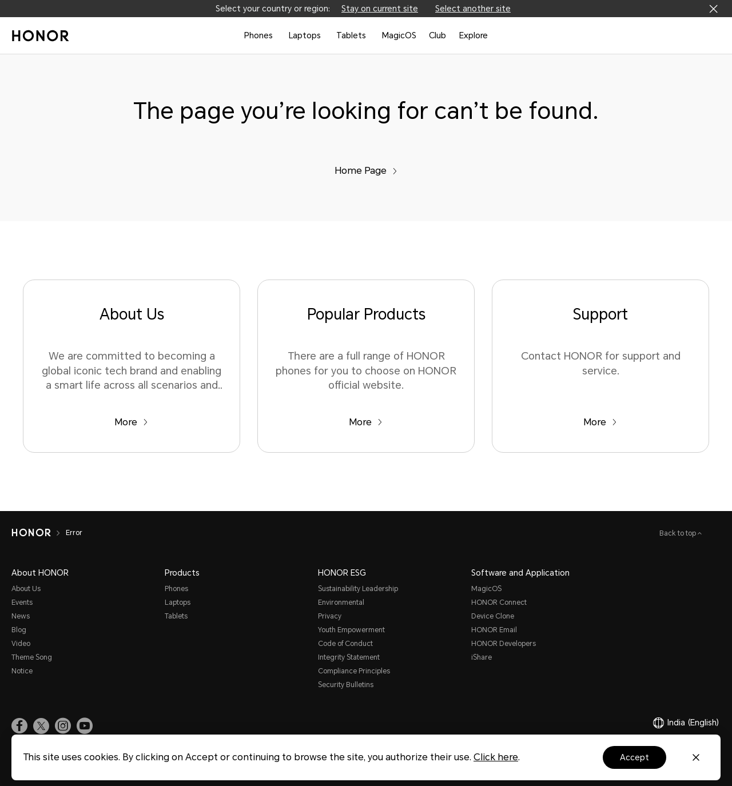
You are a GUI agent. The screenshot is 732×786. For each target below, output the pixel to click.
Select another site (473, 8)
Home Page (366, 170)
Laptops (305, 35)
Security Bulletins (345, 685)
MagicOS (399, 35)
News (20, 616)
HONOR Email (494, 630)
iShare (481, 657)
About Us (26, 589)
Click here (496, 757)
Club (437, 35)
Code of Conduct (345, 644)
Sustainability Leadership (358, 589)
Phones (258, 35)
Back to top (678, 533)
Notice (22, 671)
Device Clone (492, 616)
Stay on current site (379, 8)
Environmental (341, 603)
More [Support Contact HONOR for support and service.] (600, 422)
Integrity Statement (349, 657)
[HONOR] (31, 532)
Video (20, 644)
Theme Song (31, 657)
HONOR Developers (503, 644)
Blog (18, 630)
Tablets (351, 35)
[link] (19, 725)
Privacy (329, 616)
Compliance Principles (354, 671)
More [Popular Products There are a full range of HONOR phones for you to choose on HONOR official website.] (366, 422)
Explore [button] (473, 35)
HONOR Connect (499, 603)
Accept (634, 757)
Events (22, 603)
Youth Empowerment (351, 630)
